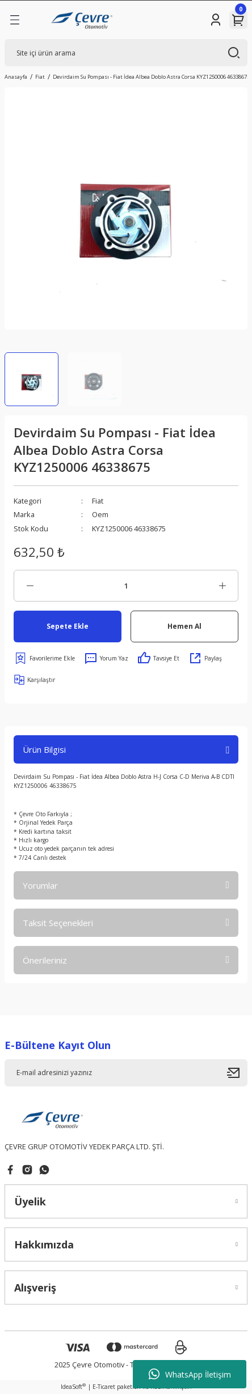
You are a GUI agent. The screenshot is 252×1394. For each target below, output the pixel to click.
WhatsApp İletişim (190, 1374)
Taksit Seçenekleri (58, 922)
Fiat (97, 501)
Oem (100, 514)
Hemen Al (184, 625)
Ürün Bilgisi (44, 749)
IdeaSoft (73, 1387)
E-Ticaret (104, 1387)
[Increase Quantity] (222, 585)
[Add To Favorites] (44, 658)
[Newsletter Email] (126, 1072)
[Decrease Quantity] (29, 585)
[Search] (126, 52)
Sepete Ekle (68, 625)
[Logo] (83, 20)
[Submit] (237, 1072)
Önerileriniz (45, 960)
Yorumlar (40, 885)
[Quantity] (126, 585)
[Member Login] (216, 20)
